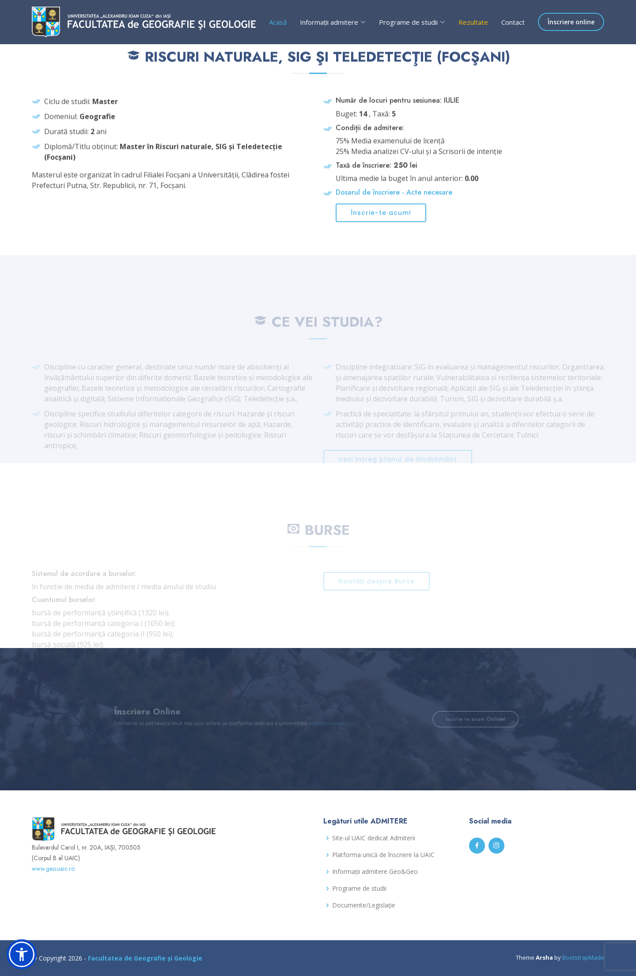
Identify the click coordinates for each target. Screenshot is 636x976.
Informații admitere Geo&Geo (375, 872)
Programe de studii (359, 888)
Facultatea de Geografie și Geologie (145, 958)
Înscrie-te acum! (381, 218)
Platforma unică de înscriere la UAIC (383, 855)
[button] (21, 954)
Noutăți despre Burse (376, 590)
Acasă (278, 22)
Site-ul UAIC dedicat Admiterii (373, 838)
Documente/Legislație (363, 905)
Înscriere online (571, 22)
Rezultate (473, 22)
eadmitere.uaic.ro (328, 723)
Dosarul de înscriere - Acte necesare (394, 198)
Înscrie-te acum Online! (457, 719)
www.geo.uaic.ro (53, 868)
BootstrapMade (583, 957)
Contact (513, 22)
